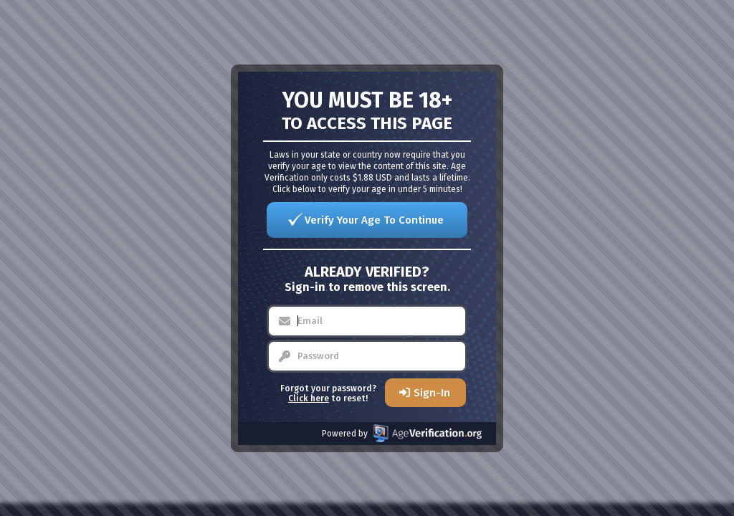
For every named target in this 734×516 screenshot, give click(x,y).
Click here (308, 398)
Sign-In (432, 392)
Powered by (402, 433)
